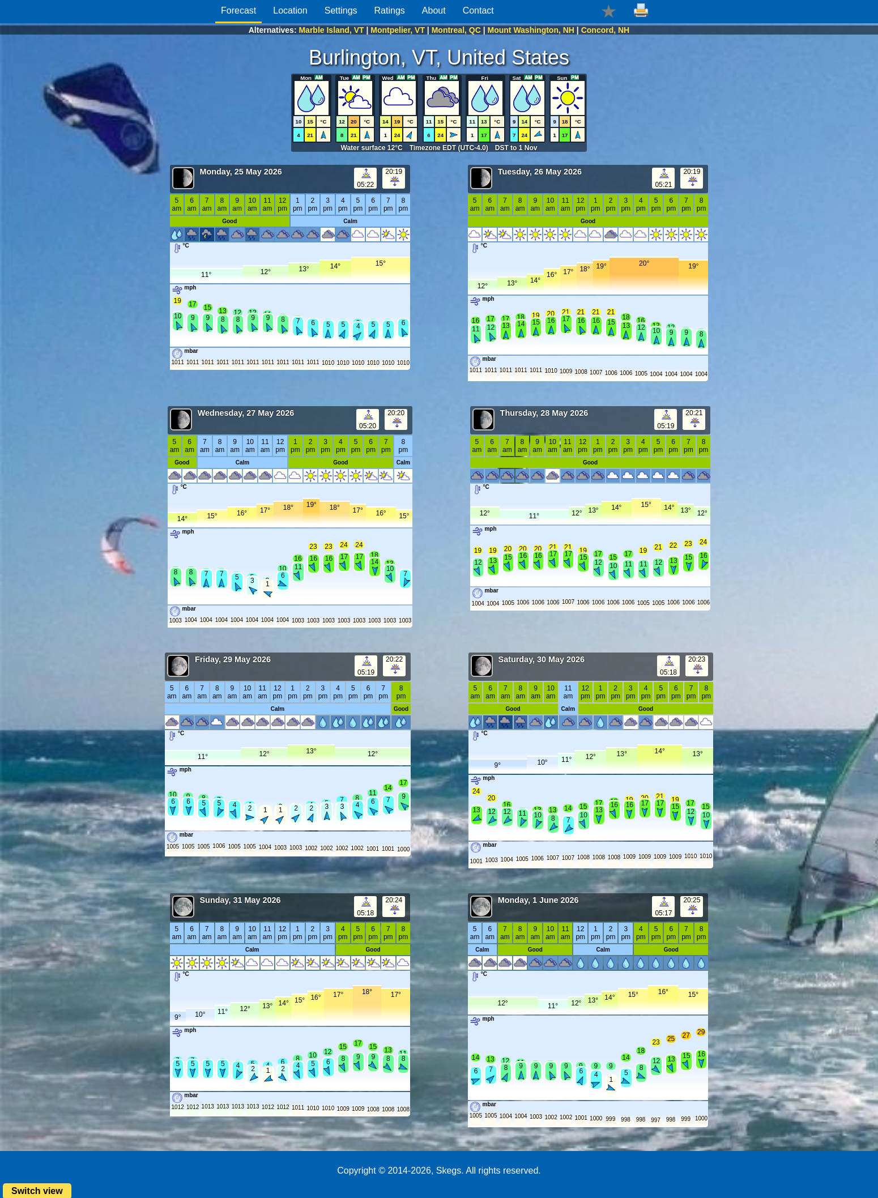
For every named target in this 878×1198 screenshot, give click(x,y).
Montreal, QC (456, 30)
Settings (341, 10)
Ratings (389, 10)
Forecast (238, 10)
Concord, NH (605, 30)
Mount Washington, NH (531, 30)
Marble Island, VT (331, 30)
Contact (478, 10)
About (434, 10)
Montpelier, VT (397, 30)
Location (290, 10)
